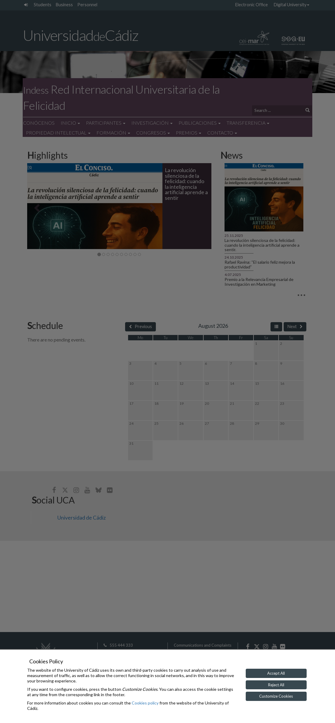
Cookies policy (145, 702)
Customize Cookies (276, 696)
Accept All (276, 673)
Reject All (276, 684)
